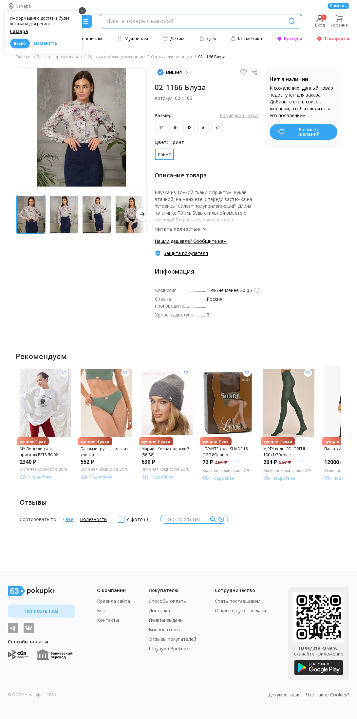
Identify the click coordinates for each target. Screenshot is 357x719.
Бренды (289, 38)
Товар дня (333, 38)
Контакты (108, 620)
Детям (173, 38)
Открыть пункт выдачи (240, 610)
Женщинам (86, 38)
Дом (207, 38)
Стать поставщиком (237, 601)
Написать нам (41, 611)
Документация (284, 695)
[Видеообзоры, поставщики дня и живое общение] (13, 628)
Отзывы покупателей (172, 639)
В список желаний (298, 131)
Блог (102, 610)
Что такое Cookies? (327, 695)
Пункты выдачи (166, 620)
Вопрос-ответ (164, 629)
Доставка (159, 610)
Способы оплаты (168, 601)
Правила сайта (113, 601)
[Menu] (85, 21)
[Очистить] (221, 519)
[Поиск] (292, 21)
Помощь (338, 6)
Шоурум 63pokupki (169, 648)
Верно (20, 43)
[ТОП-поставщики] (29, 628)
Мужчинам (132, 38)
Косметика (246, 38)
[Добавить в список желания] (64, 373)
